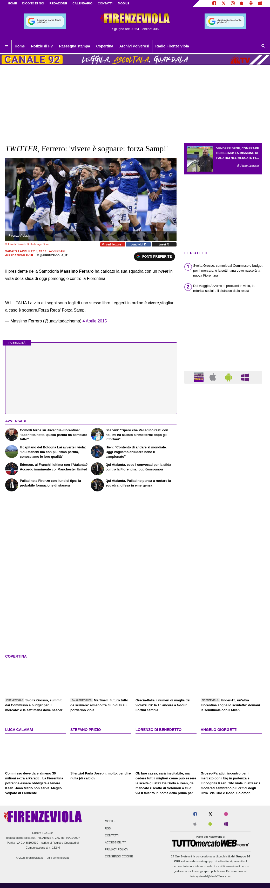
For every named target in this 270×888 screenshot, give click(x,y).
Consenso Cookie (119, 856)
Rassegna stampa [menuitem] (74, 46)
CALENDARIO (82, 3)
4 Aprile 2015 (95, 321)
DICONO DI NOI (33, 3)
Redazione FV (19, 255)
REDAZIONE (58, 3)
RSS (108, 828)
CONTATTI (105, 3)
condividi (138, 244)
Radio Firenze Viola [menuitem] (172, 46)
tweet (164, 244)
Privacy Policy (116, 849)
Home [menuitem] (20, 46)
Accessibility (115, 842)
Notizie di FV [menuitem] (42, 46)
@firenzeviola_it (52, 255)
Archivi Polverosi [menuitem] (134, 46)
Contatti (112, 835)
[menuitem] (6, 46)
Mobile (110, 821)
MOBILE (124, 3)
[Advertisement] (223, 588)
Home (12, 3)
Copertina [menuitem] (104, 46)
